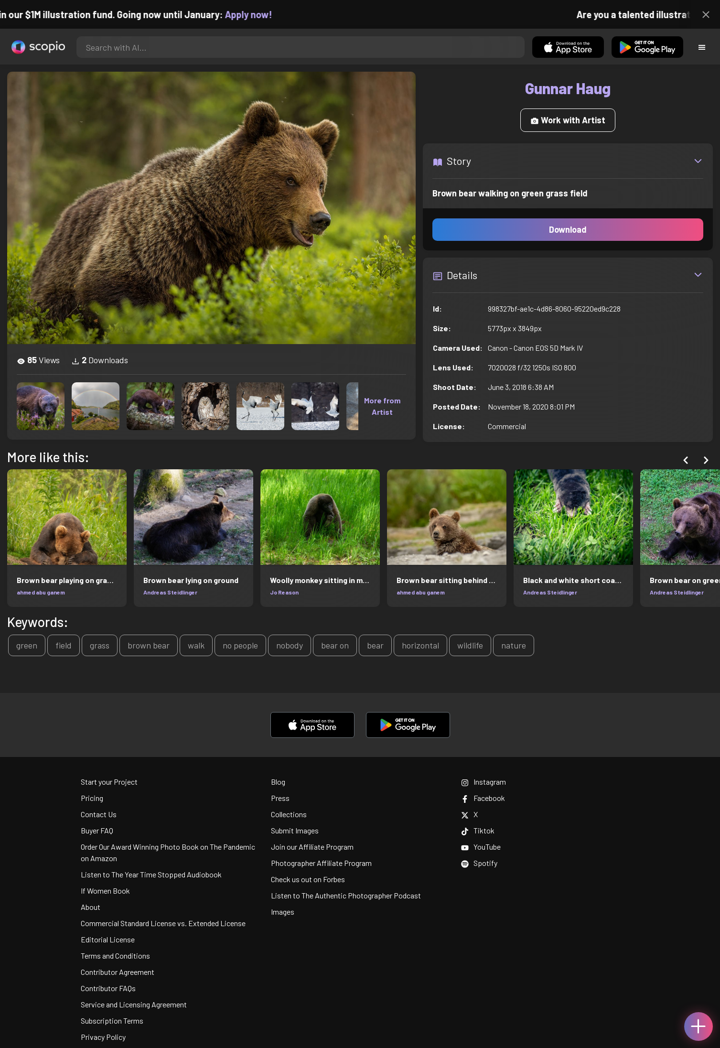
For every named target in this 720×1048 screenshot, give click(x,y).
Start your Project (109, 781)
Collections (289, 814)
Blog (278, 781)
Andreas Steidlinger (170, 592)
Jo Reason (284, 592)
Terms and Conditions (115, 955)
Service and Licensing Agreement (134, 1004)
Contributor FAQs (108, 988)
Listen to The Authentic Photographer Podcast (346, 895)
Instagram (483, 781)
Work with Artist (567, 120)
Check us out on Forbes (308, 879)
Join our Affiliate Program (312, 846)
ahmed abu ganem (41, 592)
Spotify (479, 862)
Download (568, 229)
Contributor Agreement (117, 971)
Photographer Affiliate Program (321, 862)
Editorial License (108, 939)
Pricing (92, 797)
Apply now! (257, 14)
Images (282, 911)
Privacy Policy (103, 1036)
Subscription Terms (112, 1020)
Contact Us (99, 814)
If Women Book (105, 890)
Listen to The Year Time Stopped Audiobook (151, 874)
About (90, 906)
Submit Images (295, 830)
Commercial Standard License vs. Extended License (163, 923)
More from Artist (382, 406)
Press (280, 797)
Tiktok (477, 830)
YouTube (481, 846)
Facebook (483, 797)
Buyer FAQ (97, 830)
